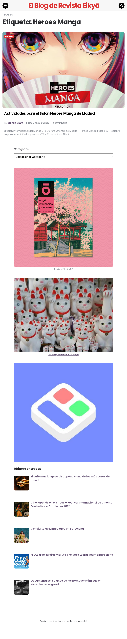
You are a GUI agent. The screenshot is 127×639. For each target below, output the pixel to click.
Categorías (21, 149)
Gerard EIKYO (15, 123)
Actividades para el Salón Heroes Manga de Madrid (49, 113)
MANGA (9, 36)
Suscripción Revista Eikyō (63, 354)
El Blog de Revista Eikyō (63, 6)
